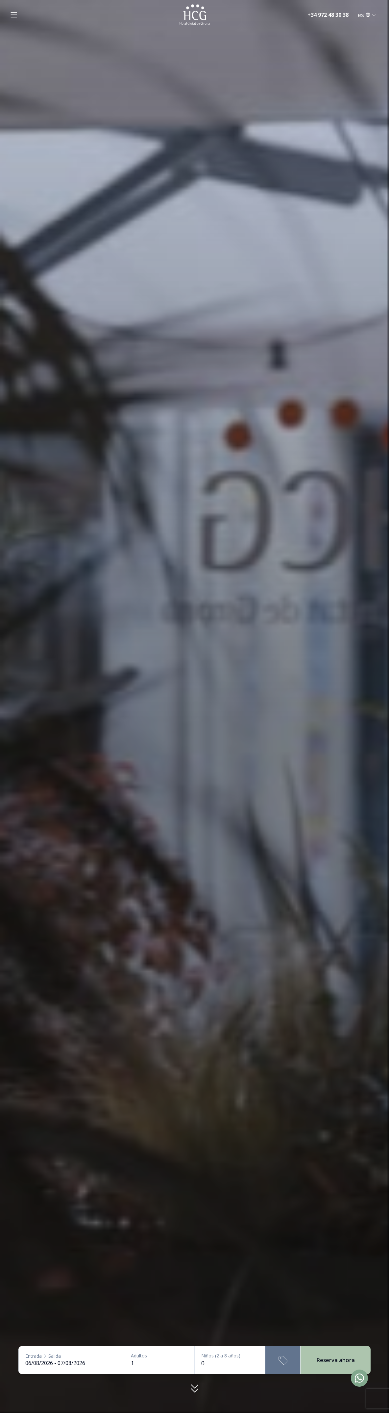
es (367, 15)
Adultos (139, 1355)
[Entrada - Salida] (71, 1363)
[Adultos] (159, 1363)
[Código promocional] (282, 1360)
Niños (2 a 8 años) (220, 1355)
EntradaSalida (43, 1356)
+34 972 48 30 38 (328, 14)
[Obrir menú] (14, 15)
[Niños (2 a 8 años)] (229, 1363)
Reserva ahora (335, 1360)
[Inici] (194, 14)
